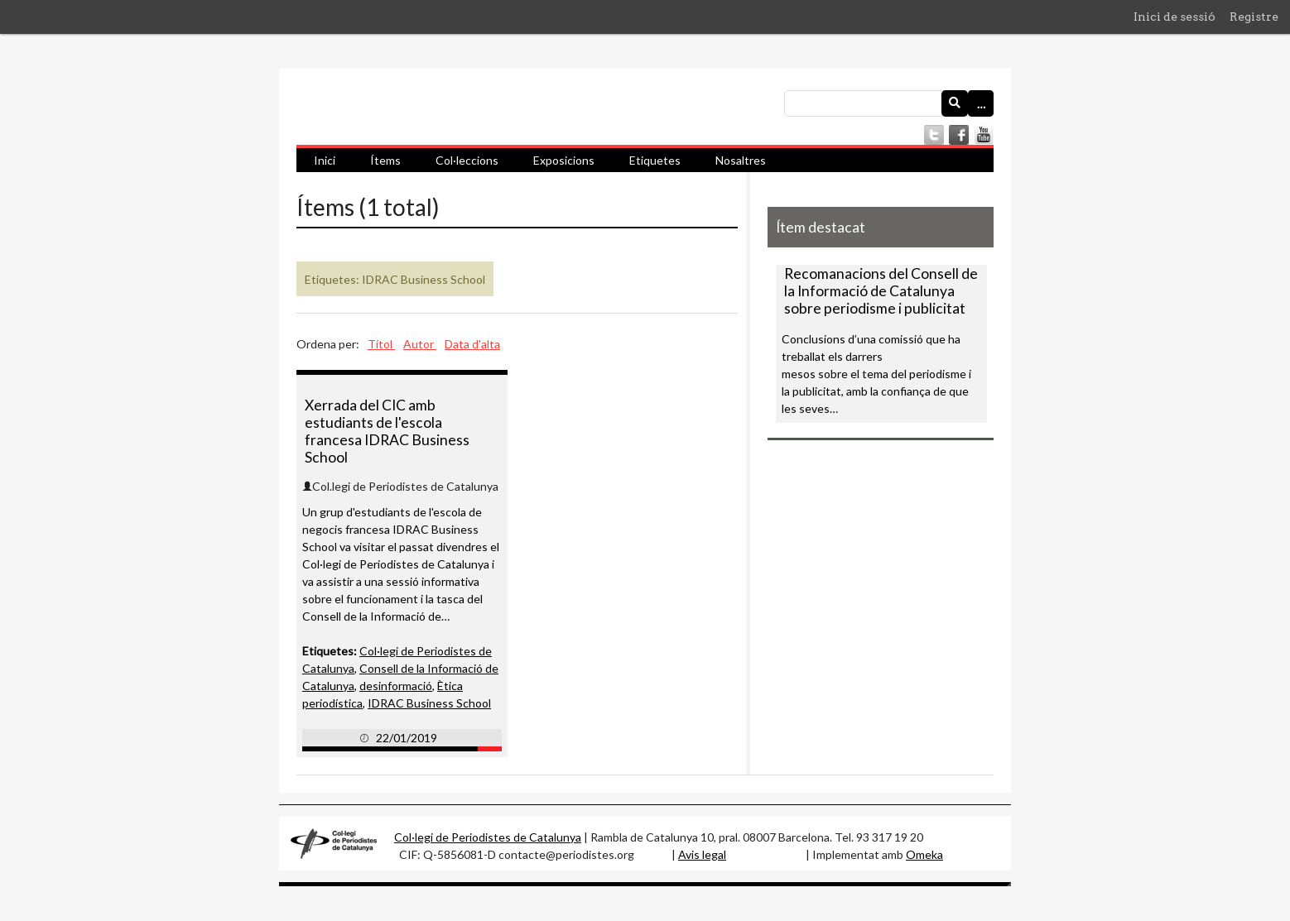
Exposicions (563, 160)
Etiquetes (655, 160)
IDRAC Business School (429, 703)
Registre (1254, 16)
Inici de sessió (1174, 16)
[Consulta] (889, 103)
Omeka (924, 854)
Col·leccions (467, 160)
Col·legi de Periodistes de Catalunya (487, 837)
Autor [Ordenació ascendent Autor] (419, 344)
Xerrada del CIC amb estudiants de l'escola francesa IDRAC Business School (387, 431)
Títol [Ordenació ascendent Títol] (381, 344)
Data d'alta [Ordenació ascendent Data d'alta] (472, 344)
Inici (324, 160)
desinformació (395, 686)
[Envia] (954, 103)
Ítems (385, 160)
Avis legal (702, 854)
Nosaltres (740, 160)
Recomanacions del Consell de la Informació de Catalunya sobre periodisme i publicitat (881, 291)
